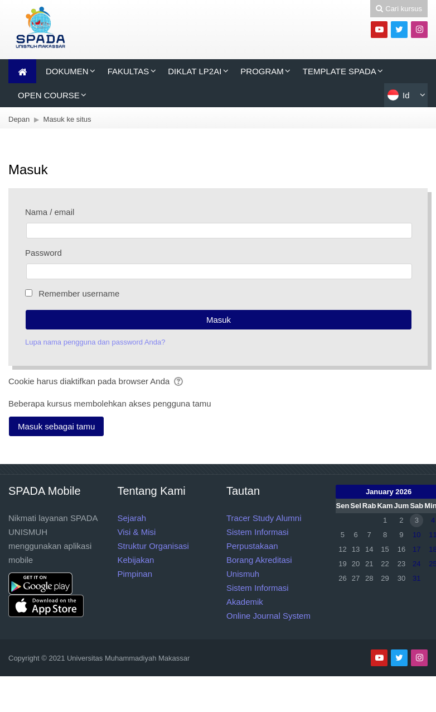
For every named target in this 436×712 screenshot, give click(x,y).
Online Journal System (268, 615)
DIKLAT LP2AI (194, 71)
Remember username (78, 293)
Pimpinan (135, 574)
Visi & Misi (137, 532)
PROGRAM (262, 71)
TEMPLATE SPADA (339, 71)
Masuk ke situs (67, 119)
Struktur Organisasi (153, 546)
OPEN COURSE (49, 95)
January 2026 (388, 492)
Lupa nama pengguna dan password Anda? (95, 342)
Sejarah (132, 518)
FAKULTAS (128, 71)
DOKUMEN (67, 71)
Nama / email (49, 212)
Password (43, 252)
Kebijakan (136, 560)
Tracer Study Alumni (264, 518)
